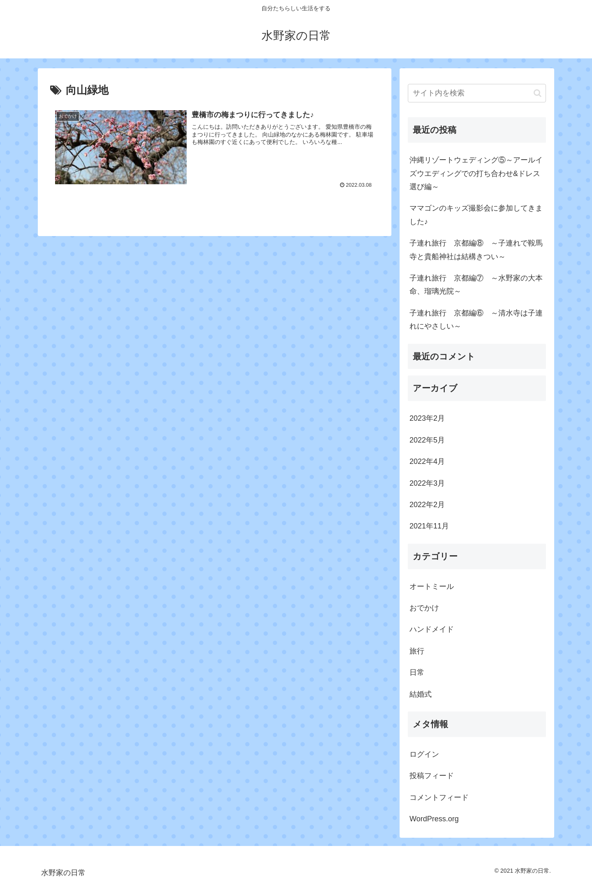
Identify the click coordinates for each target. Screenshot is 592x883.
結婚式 (420, 694)
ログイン (424, 754)
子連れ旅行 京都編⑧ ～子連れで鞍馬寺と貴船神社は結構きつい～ (476, 249)
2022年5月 (427, 440)
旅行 (416, 651)
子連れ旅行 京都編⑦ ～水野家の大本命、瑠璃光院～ (476, 284)
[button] (537, 93)
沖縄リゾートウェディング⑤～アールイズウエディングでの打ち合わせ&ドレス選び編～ (476, 173)
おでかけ (424, 608)
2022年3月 (427, 483)
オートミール (431, 586)
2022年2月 (427, 505)
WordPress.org (434, 819)
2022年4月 (427, 461)
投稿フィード (431, 776)
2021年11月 (429, 526)
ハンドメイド (431, 629)
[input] (477, 93)
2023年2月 (427, 418)
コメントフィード (439, 797)
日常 (416, 672)
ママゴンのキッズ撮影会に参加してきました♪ (476, 214)
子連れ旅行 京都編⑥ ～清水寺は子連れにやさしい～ (476, 319)
